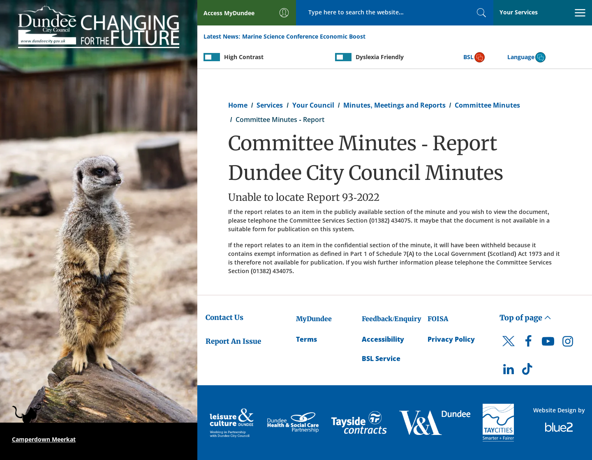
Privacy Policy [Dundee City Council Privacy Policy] (451, 339)
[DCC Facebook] (528, 343)
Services (270, 105)
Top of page (525, 317)
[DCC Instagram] (568, 343)
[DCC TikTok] (528, 371)
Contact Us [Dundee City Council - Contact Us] (224, 317)
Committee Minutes (487, 105)
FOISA (438, 319)
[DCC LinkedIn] (509, 371)
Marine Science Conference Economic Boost (303, 36)
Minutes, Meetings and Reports (394, 105)
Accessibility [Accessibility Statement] (383, 339)
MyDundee (314, 319)
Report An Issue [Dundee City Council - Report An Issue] (233, 341)
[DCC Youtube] (548, 343)
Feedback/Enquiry (391, 319)
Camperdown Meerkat (44, 439)
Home (237, 105)
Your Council (313, 105)
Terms (306, 339)
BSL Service (381, 358)
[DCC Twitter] (509, 348)
